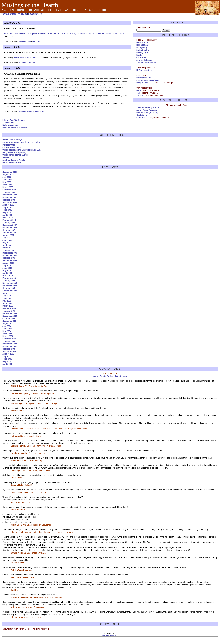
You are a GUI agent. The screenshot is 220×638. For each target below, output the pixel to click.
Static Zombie (142, 50)
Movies (29, 111)
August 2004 (8, 323)
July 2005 (6, 296)
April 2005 (7, 303)
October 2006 (8, 258)
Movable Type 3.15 (110, 635)
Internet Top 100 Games (13, 120)
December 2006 (9, 253)
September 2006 (9, 260)
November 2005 (9, 286)
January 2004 (8, 341)
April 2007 (7, 245)
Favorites (140, 117)
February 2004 (9, 339)
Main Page (22, 14)
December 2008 (9, 195)
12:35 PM (22, 111)
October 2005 (8, 288)
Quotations (141, 115)
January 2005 (8, 311)
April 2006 (7, 273)
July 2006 (6, 265)
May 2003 (6, 361)
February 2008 (9, 220)
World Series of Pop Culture (15, 155)
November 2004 (9, 316)
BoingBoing (141, 47)
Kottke (139, 55)
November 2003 (9, 346)
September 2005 (9, 291)
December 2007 (9, 225)
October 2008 (8, 200)
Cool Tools (141, 57)
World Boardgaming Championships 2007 (21, 150)
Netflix (139, 90)
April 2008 (7, 215)
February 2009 (9, 190)
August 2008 (8, 205)
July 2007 (6, 238)
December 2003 (9, 344)
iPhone (5, 157)
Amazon (140, 95)
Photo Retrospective (11, 162)
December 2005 (9, 283)
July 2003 (6, 356)
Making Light (142, 52)
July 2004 (6, 326)
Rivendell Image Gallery (147, 112)
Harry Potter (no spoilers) (14, 152)
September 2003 (9, 351)
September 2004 (9, 321)
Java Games (8, 123)
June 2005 (7, 298)
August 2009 (8, 174)
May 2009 (6, 182)
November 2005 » (36, 14)
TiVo (138, 93)
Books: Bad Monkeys (12, 140)
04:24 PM (22, 41)
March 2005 (7, 306)
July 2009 (6, 177)
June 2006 (7, 268)
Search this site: (143, 27)
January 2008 (8, 222)
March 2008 (7, 217)
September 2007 (9, 233)
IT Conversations (144, 70)
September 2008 (9, 202)
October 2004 (8, 318)
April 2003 (7, 364)
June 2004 (7, 328)
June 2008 (7, 210)
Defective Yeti (142, 42)
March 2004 (7, 336)
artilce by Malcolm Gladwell (26, 58)
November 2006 (9, 255)
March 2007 (7, 248)
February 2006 (9, 278)
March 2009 (7, 187)
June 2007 (7, 240)
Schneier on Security (146, 62)
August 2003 (8, 354)
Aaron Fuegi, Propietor (147, 110)
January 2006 (8, 281)
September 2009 (9, 172)
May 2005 (6, 301)
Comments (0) (37, 41)
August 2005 (8, 293)
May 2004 (6, 331)
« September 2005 (8, 14)
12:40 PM (22, 62)
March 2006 (7, 275)
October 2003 (8, 349)
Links (29, 41)
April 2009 (7, 185)
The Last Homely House (147, 107)
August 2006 (8, 263)
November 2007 (9, 227)
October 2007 (8, 230)
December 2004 (9, 313)
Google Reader (143, 83)
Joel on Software (144, 60)
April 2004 (7, 334)
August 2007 (8, 235)
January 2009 (8, 192)
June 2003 (7, 359)
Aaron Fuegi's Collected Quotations (110, 376)
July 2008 (6, 207)
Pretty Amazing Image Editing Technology (21, 142)
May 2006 (6, 270)
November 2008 (9, 197)
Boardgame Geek (144, 78)
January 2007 (8, 250)
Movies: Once (8, 145)
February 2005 (9, 308)
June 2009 (7, 179)
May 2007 (6, 243)
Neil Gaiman (142, 45)
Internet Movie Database (147, 80)
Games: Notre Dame (11, 147)
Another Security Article (13, 160)
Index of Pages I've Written (14, 128)
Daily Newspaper (10, 125)
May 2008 (6, 212)
